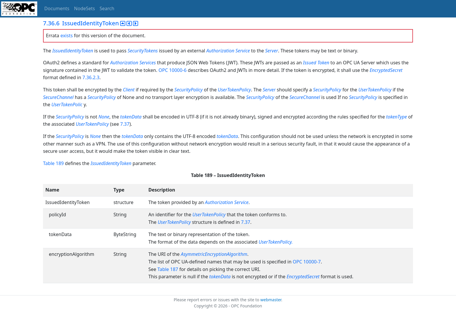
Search (107, 8)
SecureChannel (58, 97)
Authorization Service (228, 50)
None (103, 117)
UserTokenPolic (66, 104)
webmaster (270, 299)
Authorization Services (133, 62)
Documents (56, 8)
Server (271, 50)
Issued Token (316, 62)
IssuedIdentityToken (72, 50)
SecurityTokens (143, 50)
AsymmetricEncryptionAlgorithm (214, 254)
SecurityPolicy (188, 89)
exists (66, 35)
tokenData (130, 117)
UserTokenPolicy (234, 89)
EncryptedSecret (386, 70)
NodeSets (84, 8)
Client (128, 89)
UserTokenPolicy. (276, 242)
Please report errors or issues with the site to (217, 299)
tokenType (396, 117)
